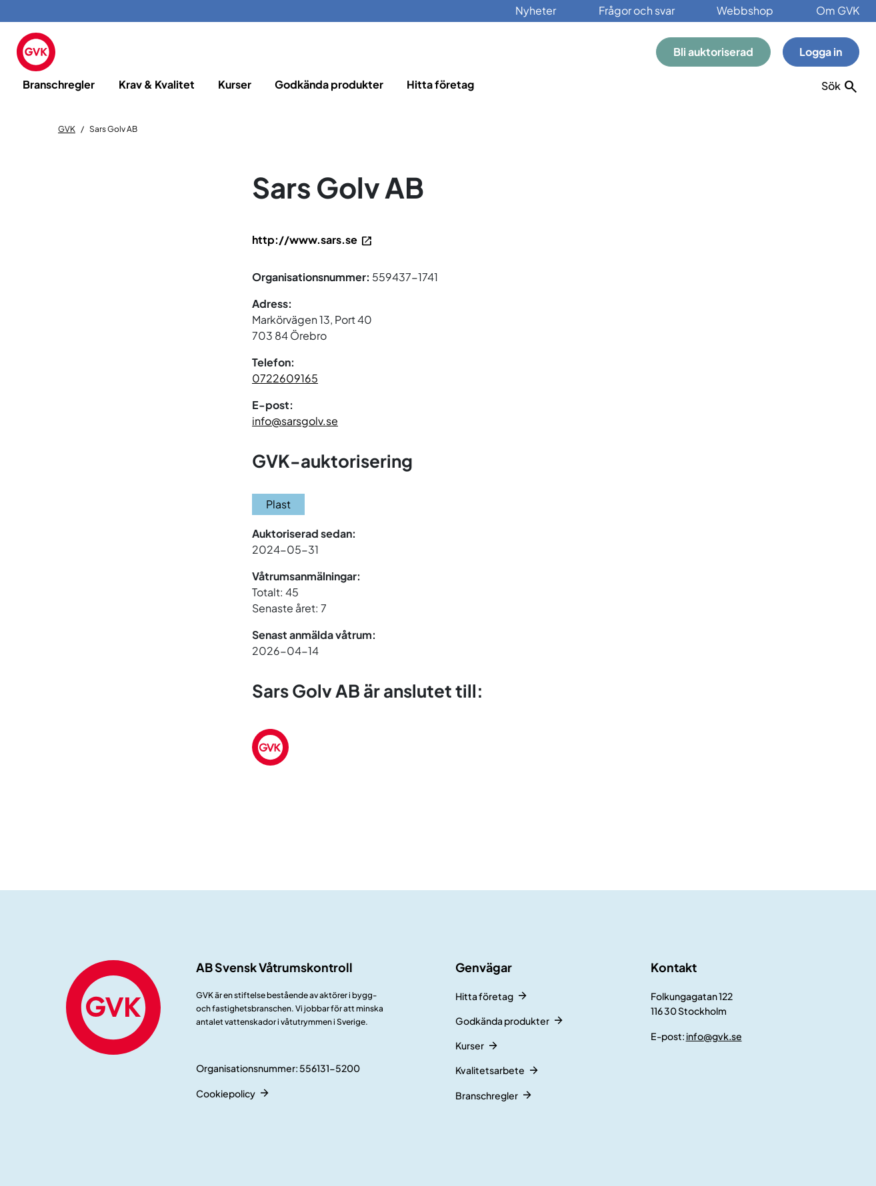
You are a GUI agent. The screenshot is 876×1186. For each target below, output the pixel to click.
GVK (66, 129)
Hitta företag (440, 84)
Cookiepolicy (225, 1093)
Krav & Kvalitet (157, 84)
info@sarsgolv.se (295, 421)
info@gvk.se (714, 1036)
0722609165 (285, 378)
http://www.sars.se (304, 240)
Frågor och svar (637, 10)
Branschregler (59, 84)
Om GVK (837, 10)
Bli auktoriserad (713, 52)
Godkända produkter (329, 84)
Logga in (820, 52)
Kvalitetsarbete (490, 1070)
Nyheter (535, 10)
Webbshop (745, 10)
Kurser (234, 84)
